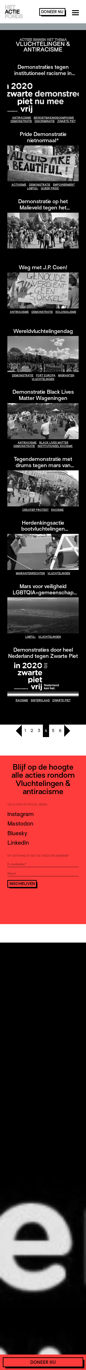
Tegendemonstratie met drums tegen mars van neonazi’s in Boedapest (43, 465)
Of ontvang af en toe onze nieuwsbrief (38, 855)
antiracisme (21, 117)
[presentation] (42, 900)
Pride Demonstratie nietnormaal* (43, 137)
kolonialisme (65, 312)
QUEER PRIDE (50, 188)
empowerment (64, 184)
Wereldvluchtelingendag (43, 331)
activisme (18, 184)
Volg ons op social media (27, 804)
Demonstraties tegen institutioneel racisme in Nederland (43, 73)
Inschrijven (22, 884)
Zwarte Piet (66, 121)
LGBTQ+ (30, 636)
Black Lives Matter (53, 442)
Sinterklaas (40, 700)
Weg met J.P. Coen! (43, 267)
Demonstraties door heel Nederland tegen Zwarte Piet (43, 653)
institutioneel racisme (55, 446)
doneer (52, 12)
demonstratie (21, 121)
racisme (57, 509)
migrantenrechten (30, 573)
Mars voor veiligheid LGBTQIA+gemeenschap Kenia (43, 592)
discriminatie (45, 121)
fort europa (45, 375)
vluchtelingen (43, 379)
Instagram (20, 814)
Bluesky (17, 833)
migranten (66, 375)
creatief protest (35, 509)
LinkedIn (18, 842)
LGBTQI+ (32, 188)
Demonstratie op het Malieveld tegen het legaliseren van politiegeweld (43, 207)
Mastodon (20, 823)
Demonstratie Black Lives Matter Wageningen (43, 395)
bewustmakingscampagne (54, 117)
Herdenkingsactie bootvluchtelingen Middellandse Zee (43, 529)
